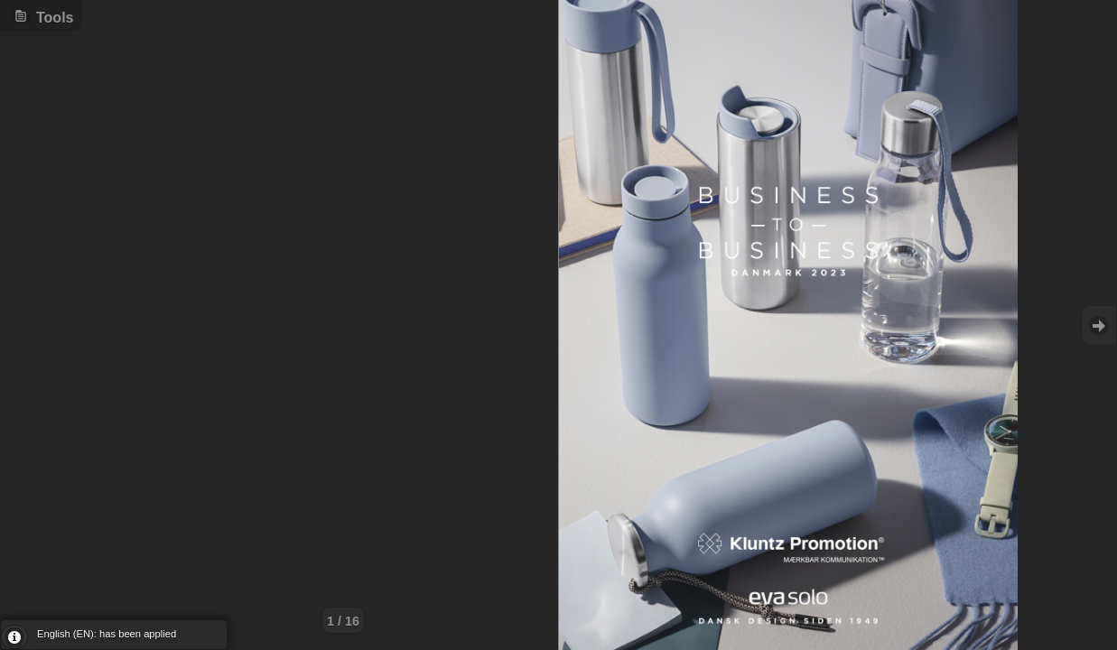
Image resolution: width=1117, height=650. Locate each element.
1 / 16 (343, 621)
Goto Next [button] (1099, 325)
